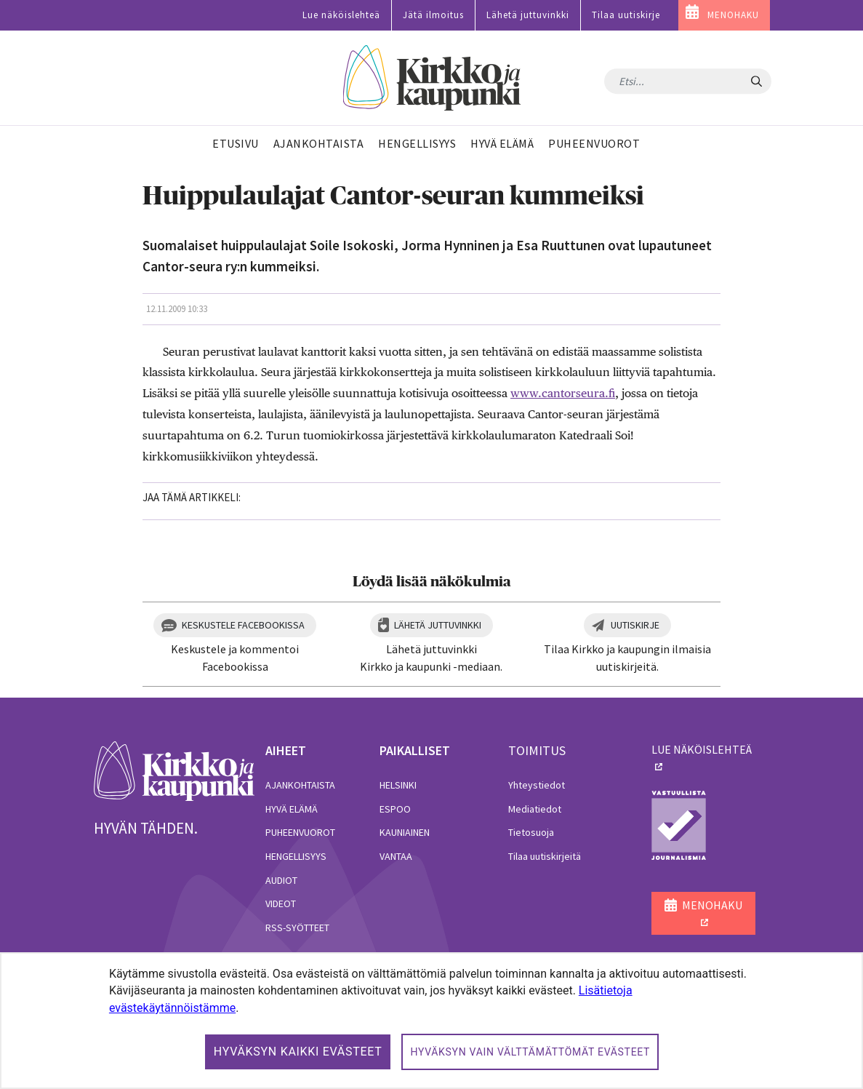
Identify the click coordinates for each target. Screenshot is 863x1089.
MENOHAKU (733, 15)
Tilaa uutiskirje (626, 15)
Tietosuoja (531, 832)
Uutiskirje (635, 624)
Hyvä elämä (291, 808)
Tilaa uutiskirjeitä (544, 856)
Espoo (395, 808)
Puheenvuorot (300, 832)
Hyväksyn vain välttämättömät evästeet (530, 1052)
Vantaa (396, 856)
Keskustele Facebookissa (243, 624)
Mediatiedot (534, 808)
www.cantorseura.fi (562, 393)
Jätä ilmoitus (433, 15)
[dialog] (431, 1020)
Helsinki (398, 784)
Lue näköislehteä (341, 15)
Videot (280, 903)
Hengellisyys (295, 856)
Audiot (281, 880)
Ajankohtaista (300, 784)
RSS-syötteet (297, 927)
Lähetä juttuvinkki (527, 15)
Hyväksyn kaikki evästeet (298, 1051)
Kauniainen (405, 832)
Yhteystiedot (536, 784)
